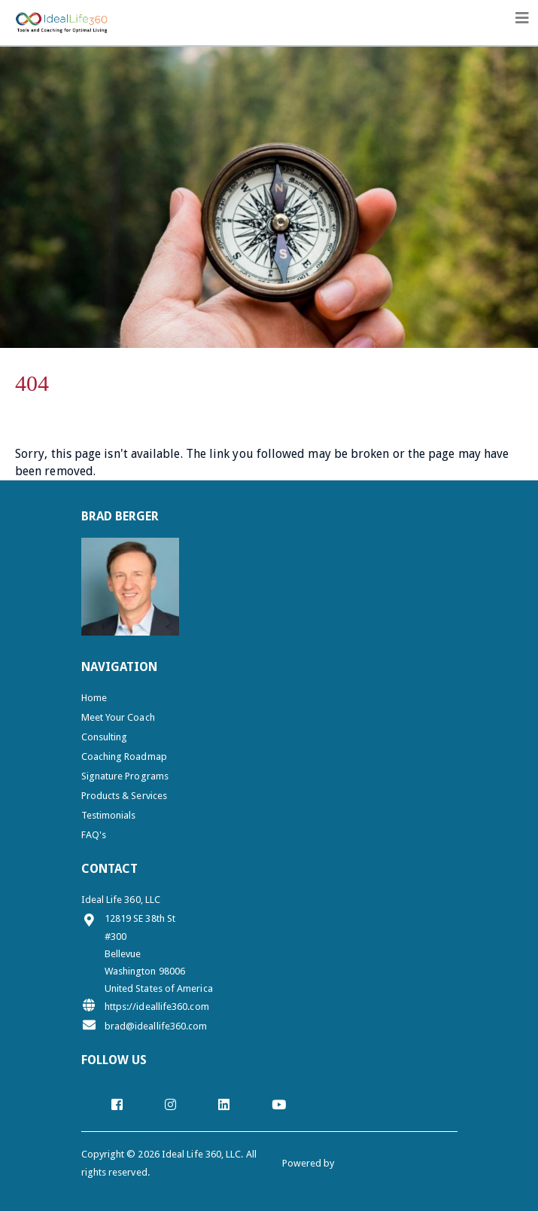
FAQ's (93, 834)
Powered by (309, 1163)
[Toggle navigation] (522, 18)
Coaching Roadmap (124, 756)
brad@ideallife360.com (144, 1025)
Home (94, 697)
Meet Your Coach (118, 717)
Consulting (104, 737)
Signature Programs (125, 776)
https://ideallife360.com (145, 1005)
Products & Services (124, 795)
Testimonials (108, 815)
